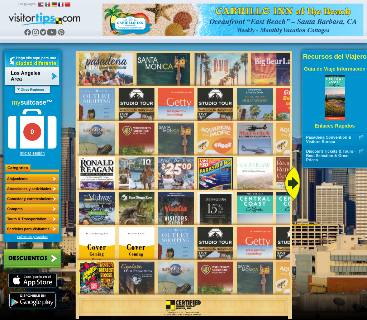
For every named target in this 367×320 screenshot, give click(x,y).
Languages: (27, 4)
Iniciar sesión (32, 153)
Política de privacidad (32, 237)
